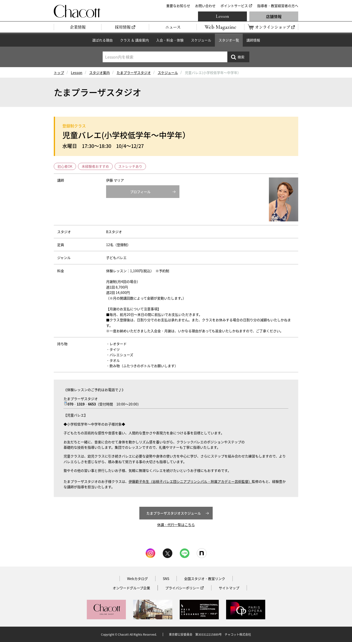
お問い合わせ (205, 5)
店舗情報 (274, 16)
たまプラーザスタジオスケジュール (173, 513)
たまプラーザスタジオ (134, 72)
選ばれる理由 (102, 40)
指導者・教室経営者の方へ (277, 5)
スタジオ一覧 (229, 40)
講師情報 (253, 40)
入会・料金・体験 (170, 40)
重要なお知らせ (178, 5)
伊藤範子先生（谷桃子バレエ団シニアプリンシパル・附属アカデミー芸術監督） (190, 481)
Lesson (222, 16)
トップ (59, 72)
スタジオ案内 (99, 72)
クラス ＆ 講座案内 (134, 40)
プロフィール (140, 191)
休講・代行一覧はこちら (176, 524)
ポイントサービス (234, 5)
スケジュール (201, 40)
